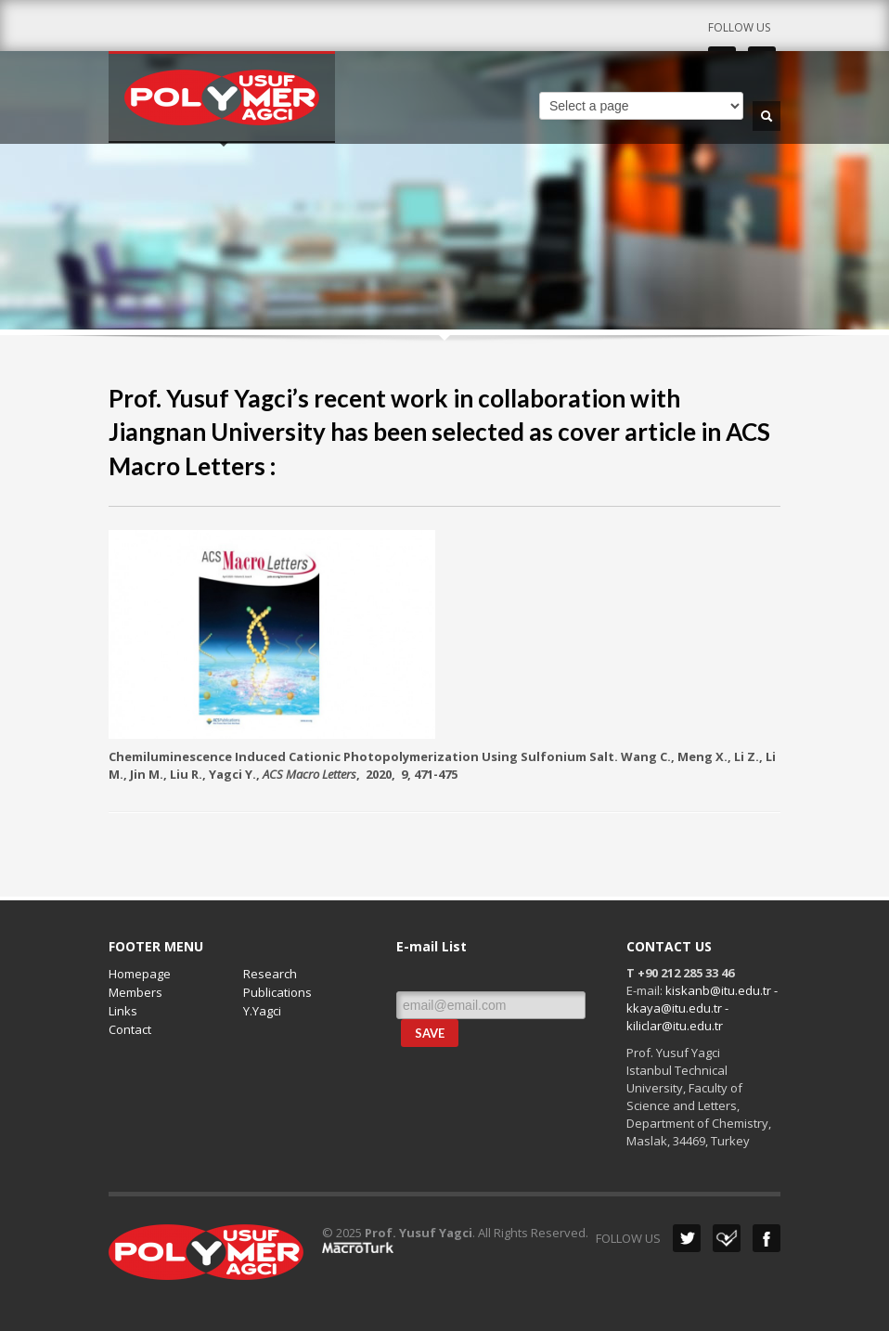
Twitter (687, 1238)
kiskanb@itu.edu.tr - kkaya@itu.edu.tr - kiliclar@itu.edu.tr (702, 1008)
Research (270, 973)
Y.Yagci (262, 1010)
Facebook (766, 1238)
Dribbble (727, 1238)
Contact (130, 1029)
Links (123, 1010)
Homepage (140, 973)
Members (135, 992)
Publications (277, 992)
